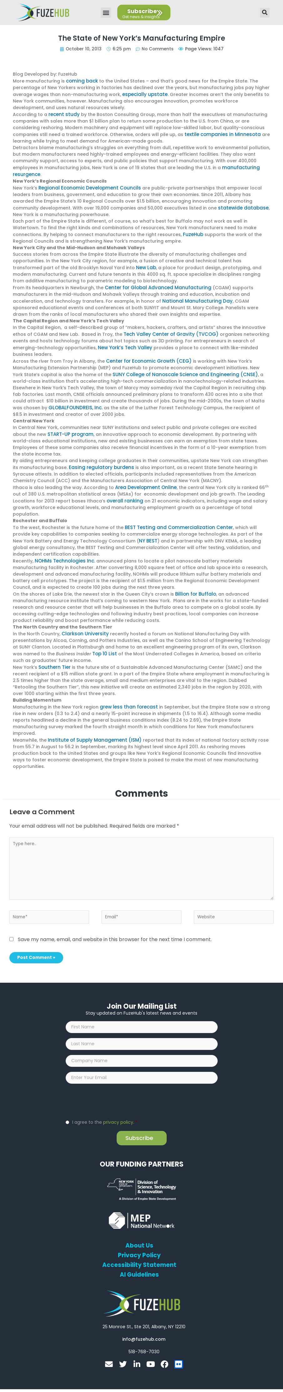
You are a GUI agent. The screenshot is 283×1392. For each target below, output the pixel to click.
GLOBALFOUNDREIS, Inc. (74, 402)
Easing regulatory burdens (99, 461)
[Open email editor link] (143, 1333)
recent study (63, 113)
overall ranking (124, 494)
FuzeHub (192, 232)
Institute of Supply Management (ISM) (91, 731)
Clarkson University (83, 626)
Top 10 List (103, 645)
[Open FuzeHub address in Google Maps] (144, 1321)
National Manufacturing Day (194, 297)
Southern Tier (53, 658)
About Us (139, 1240)
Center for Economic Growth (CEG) (146, 356)
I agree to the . (105, 1116)
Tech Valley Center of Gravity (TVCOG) (169, 330)
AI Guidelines (139, 1269)
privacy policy (118, 1116)
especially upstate (143, 94)
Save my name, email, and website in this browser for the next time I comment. (115, 930)
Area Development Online (144, 481)
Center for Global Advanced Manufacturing (155, 284)
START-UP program (70, 429)
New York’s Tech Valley (124, 343)
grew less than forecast (127, 698)
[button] (106, 13)
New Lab (145, 264)
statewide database (241, 205)
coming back (81, 81)
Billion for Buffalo (195, 586)
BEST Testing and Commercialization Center (175, 520)
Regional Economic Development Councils (86, 186)
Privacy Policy (139, 1250)
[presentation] (113, 1095)
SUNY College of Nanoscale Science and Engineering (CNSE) (181, 369)
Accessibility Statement (139, 1259)
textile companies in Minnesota (219, 133)
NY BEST (125, 534)
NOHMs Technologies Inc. (63, 553)
